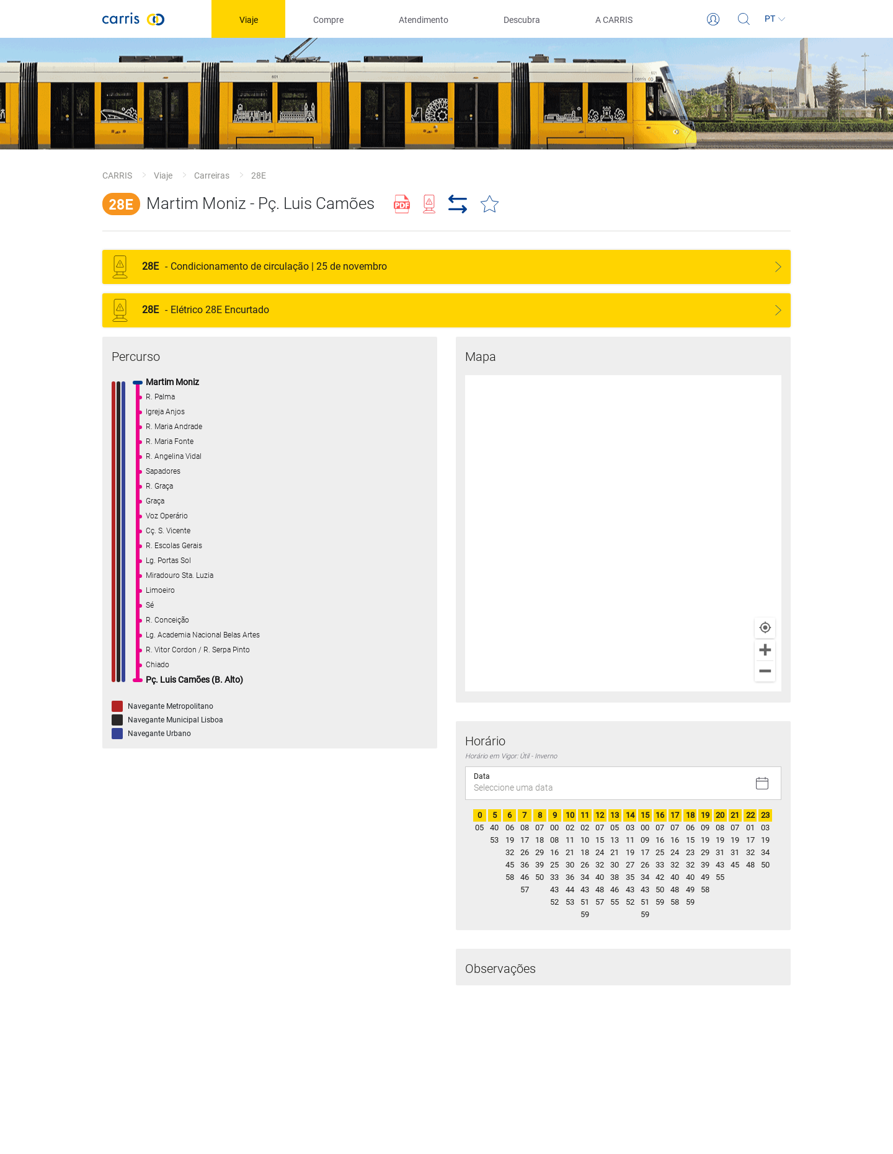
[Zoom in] (765, 650)
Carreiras (211, 175)
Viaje (163, 175)
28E (258, 175)
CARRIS (117, 175)
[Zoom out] (765, 671)
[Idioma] (775, 19)
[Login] (713, 19)
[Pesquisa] (744, 19)
